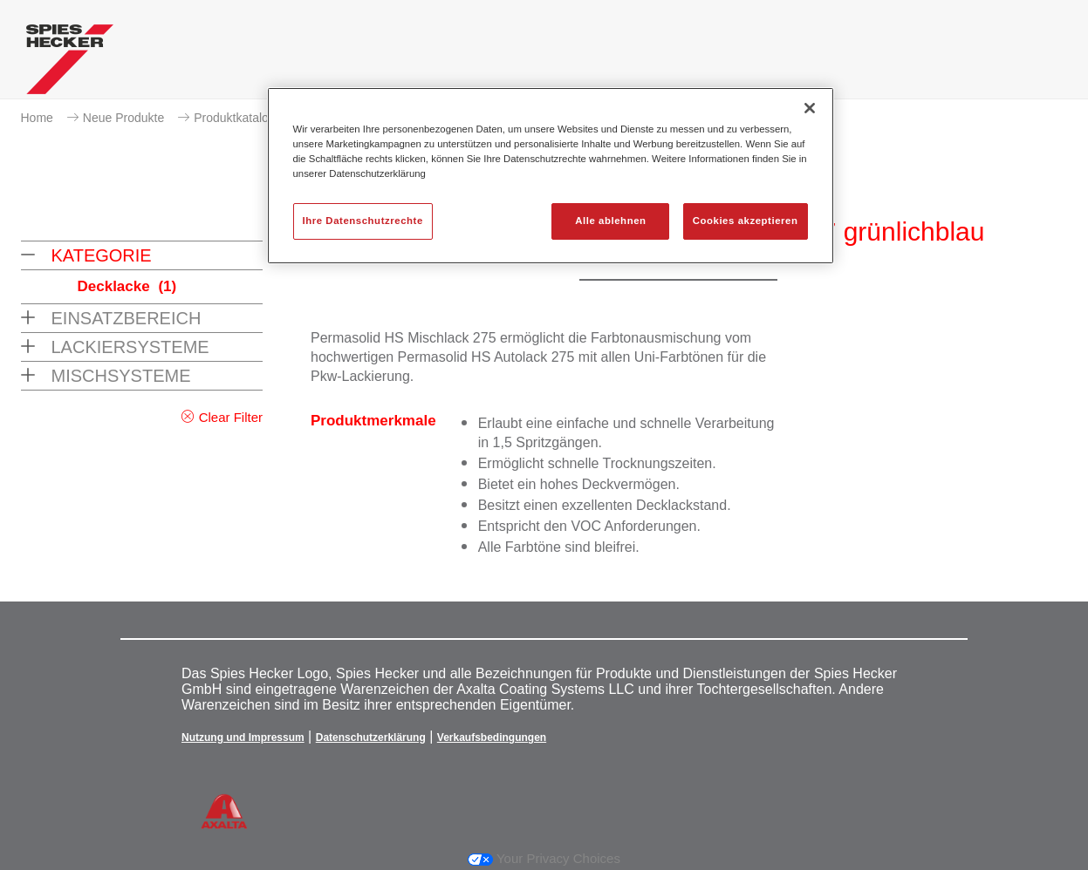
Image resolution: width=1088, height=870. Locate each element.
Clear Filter (231, 417)
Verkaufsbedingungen (491, 737)
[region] (550, 175)
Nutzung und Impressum (243, 737)
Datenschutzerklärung (371, 737)
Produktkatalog (234, 118)
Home (37, 118)
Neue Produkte (123, 118)
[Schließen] (809, 108)
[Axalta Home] (69, 64)
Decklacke (127, 286)
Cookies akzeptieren (745, 220)
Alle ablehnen (610, 220)
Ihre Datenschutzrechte (363, 220)
